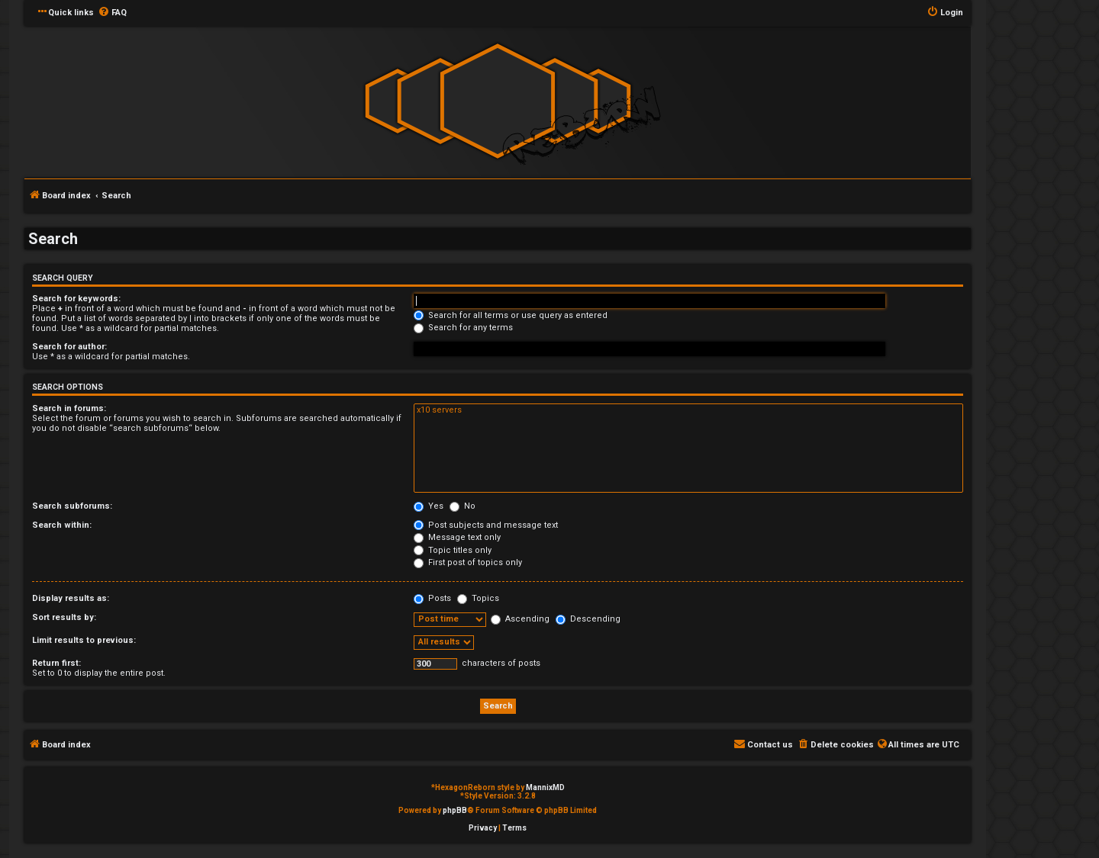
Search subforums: (72, 506)
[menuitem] (112, 13)
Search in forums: (69, 408)
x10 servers (688, 410)
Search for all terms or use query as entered (511, 315)
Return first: (56, 663)
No (462, 506)
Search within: (62, 525)
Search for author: (69, 347)
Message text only (457, 537)
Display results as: (70, 598)
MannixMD (545, 787)
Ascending (520, 619)
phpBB (455, 810)
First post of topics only (468, 562)
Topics (478, 598)
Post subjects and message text (486, 525)
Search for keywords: (76, 299)
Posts (432, 598)
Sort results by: (64, 617)
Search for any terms (463, 328)
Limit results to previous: (84, 640)
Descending (588, 619)
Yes (428, 506)
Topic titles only (452, 550)
